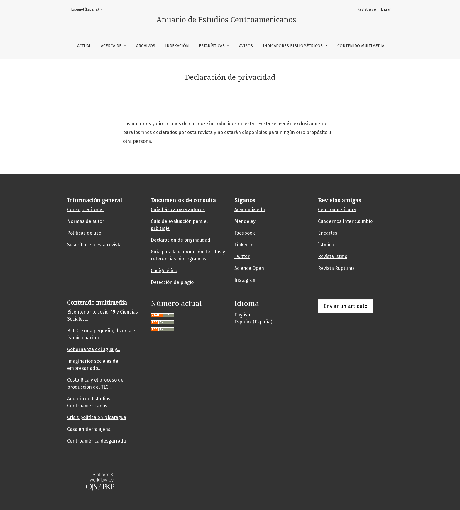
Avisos (246, 45)
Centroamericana (337, 209)
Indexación (177, 45)
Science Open (249, 268)
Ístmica (326, 245)
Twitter (242, 256)
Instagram (245, 280)
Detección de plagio (172, 282)
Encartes (327, 233)
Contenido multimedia (360, 45)
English (242, 315)
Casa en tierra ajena (89, 429)
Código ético (164, 270)
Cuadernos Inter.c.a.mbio (345, 221)
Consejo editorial (85, 209)
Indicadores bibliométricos (293, 45)
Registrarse (367, 9)
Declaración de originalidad (180, 240)
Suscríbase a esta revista (94, 245)
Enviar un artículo (346, 306)
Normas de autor (85, 221)
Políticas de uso (84, 233)
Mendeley (245, 221)
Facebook (244, 233)
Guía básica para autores (178, 209)
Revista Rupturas (336, 268)
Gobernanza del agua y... (93, 349)
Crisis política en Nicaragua (96, 417)
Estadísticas (212, 45)
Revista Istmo (332, 256)
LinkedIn (243, 245)
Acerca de (112, 45)
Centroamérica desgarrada (96, 441)
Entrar (385, 9)
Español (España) (88, 8)
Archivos (145, 45)
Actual (84, 45)
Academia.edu (249, 209)
